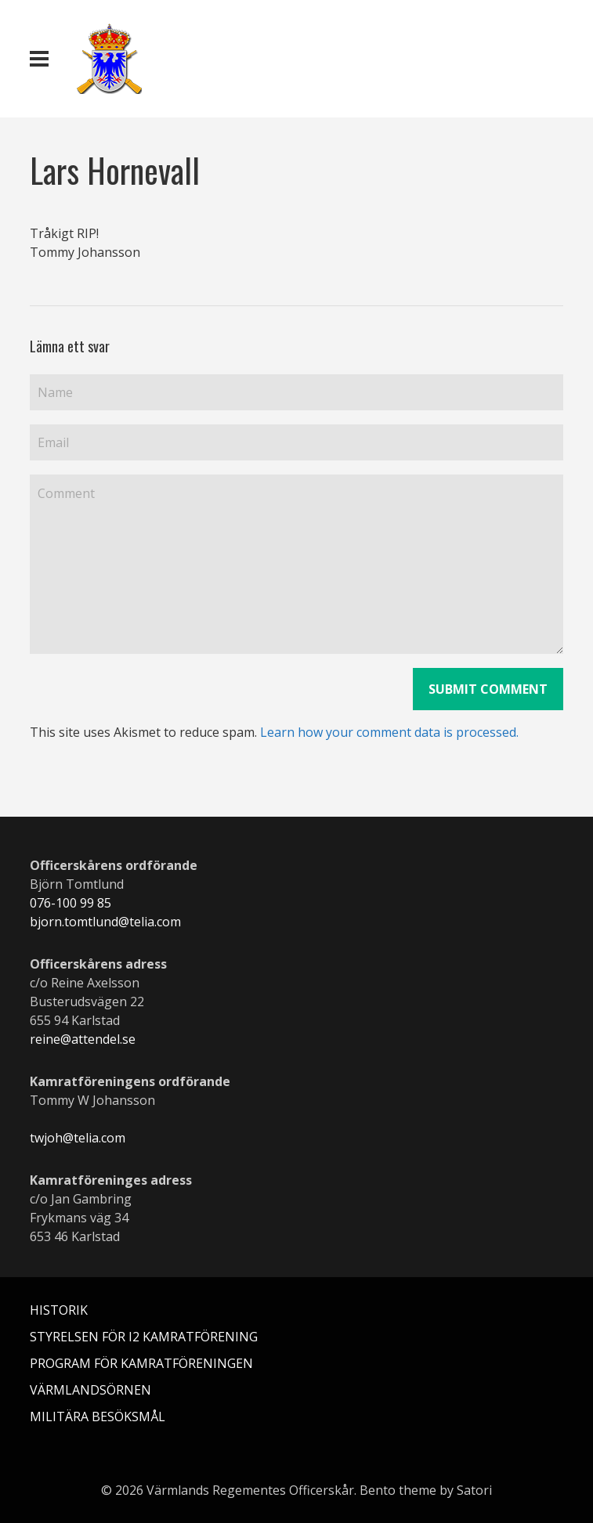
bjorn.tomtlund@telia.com (105, 921)
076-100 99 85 (70, 902)
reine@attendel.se (83, 1039)
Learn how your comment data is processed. (389, 732)
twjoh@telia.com (77, 1137)
